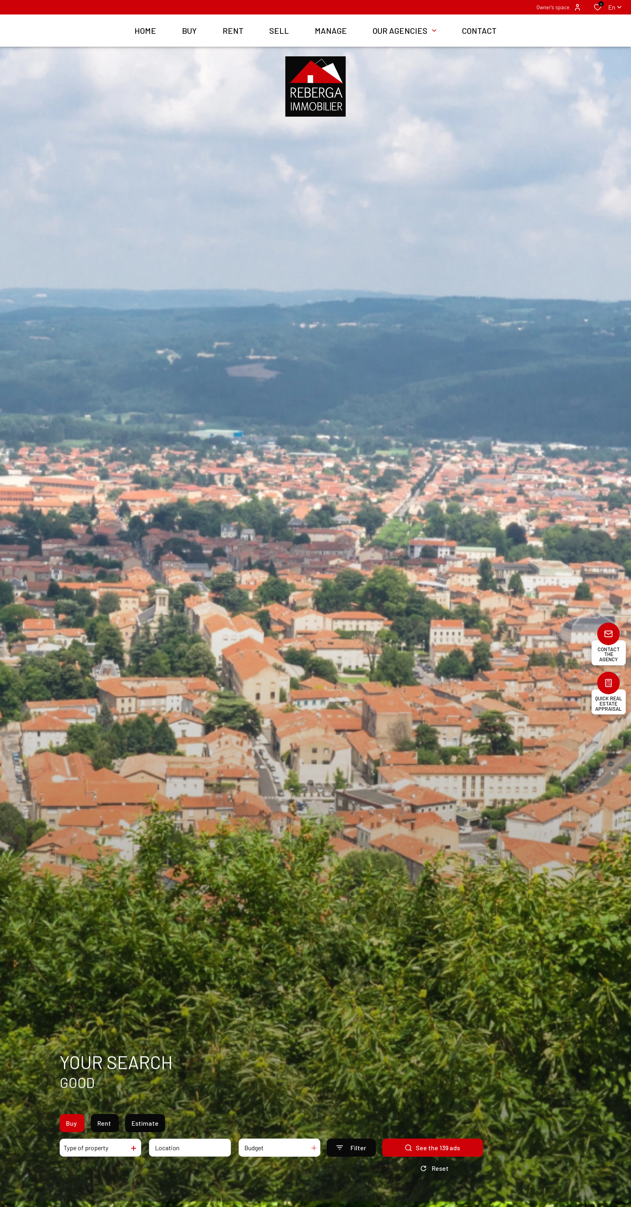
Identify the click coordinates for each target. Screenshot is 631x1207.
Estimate (145, 1123)
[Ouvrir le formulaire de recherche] (351, 1148)
